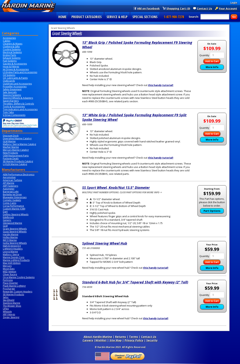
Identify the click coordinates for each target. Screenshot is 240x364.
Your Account (228, 8)
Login (233, 2)
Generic (7, 220)
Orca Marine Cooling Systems (19, 277)
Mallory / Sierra (11, 254)
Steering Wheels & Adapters (18, 98)
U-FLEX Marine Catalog (15, 164)
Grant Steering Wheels (15, 228)
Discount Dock (10, 135)
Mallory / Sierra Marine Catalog (19, 144)
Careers (88, 340)
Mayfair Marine (11, 147)
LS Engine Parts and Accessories (20, 72)
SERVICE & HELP (117, 16)
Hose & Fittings (11, 66)
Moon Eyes (8, 268)
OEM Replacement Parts (16, 155)
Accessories (9, 38)
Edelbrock (8, 217)
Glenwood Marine (12, 223)
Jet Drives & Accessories (16, 69)
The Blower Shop (12, 305)
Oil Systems (9, 75)
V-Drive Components (14, 115)
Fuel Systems (10, 60)
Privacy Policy (134, 340)
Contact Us (204, 8)
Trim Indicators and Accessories (20, 109)
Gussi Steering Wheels (14, 231)
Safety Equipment (12, 89)
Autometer (8, 188)
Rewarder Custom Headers (17, 291)
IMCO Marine (10, 240)
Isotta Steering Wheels (15, 243)
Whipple (7, 311)
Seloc (6, 297)
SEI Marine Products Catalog (18, 161)
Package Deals (10, 158)
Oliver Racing (10, 274)
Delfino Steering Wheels (15, 214)
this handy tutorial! (160, 85)
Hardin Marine (10, 234)
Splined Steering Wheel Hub (104, 243)
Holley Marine (10, 237)
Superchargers (11, 100)
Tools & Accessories (14, 106)
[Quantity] (217, 55)
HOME (62, 16)
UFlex (6, 308)
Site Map (116, 340)
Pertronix (8, 280)
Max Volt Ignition (12, 263)
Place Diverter (10, 283)
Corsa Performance (13, 206)
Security (152, 340)
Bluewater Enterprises (14, 197)
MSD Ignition (9, 271)
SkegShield (8, 300)
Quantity (204, 55)
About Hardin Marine (98, 336)
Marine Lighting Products (16, 260)
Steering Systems (12, 95)
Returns (120, 336)
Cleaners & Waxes (12, 43)
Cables (6, 40)
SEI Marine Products (13, 294)
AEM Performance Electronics (18, 174)
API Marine (8, 183)
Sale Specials (10, 92)
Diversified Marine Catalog (17, 138)
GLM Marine (9, 141)
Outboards (9, 80)
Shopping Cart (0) (178, 8)
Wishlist (101, 340)
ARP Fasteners (10, 186)
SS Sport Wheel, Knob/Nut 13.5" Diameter (116, 187)
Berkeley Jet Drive (12, 194)
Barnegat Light (10, 191)
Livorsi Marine (10, 251)
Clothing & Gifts (11, 46)
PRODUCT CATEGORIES (86, 16)
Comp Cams (9, 203)
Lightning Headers (12, 248)
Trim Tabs (8, 112)
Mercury (7, 265)
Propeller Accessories (14, 86)
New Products (10, 152)
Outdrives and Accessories (17, 83)
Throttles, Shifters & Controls (18, 103)
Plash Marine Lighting (14, 285)
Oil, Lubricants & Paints (15, 78)
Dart (5, 211)
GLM (5, 226)
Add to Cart (212, 61)
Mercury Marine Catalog (16, 150)
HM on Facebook (148, 8)
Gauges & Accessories (15, 63)
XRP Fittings (9, 314)
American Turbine (12, 180)
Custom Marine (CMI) (14, 208)
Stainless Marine (11, 303)
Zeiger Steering (11, 317)
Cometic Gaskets (12, 200)
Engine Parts (9, 55)
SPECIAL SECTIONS (144, 16)
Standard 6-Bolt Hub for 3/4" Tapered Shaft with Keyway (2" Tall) (135, 282)
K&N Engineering (12, 245)
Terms (133, 336)
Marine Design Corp (13, 257)
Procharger (9, 288)
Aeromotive (9, 177)
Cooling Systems (12, 49)
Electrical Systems (12, 52)
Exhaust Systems (11, 58)
